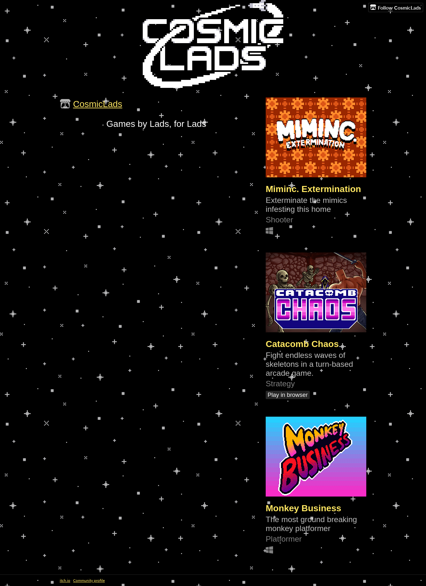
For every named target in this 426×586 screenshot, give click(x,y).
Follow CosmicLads (395, 7)
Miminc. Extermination (313, 189)
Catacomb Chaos (302, 344)
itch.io (65, 580)
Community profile (89, 580)
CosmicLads (97, 104)
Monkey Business (303, 508)
